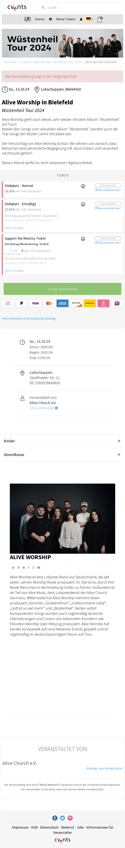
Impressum (20, 827)
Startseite (10, 62)
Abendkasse (14, 454)
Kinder (9, 440)
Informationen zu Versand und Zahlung (28, 318)
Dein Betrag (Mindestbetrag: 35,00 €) (27, 244)
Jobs (80, 827)
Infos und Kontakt (43, 408)
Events (25, 62)
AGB (34, 827)
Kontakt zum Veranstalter (104, 768)
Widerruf (67, 827)
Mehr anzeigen (14, 228)
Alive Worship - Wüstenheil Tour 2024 (57, 62)
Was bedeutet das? (108, 190)
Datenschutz (49, 827)
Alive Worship (30, 557)
